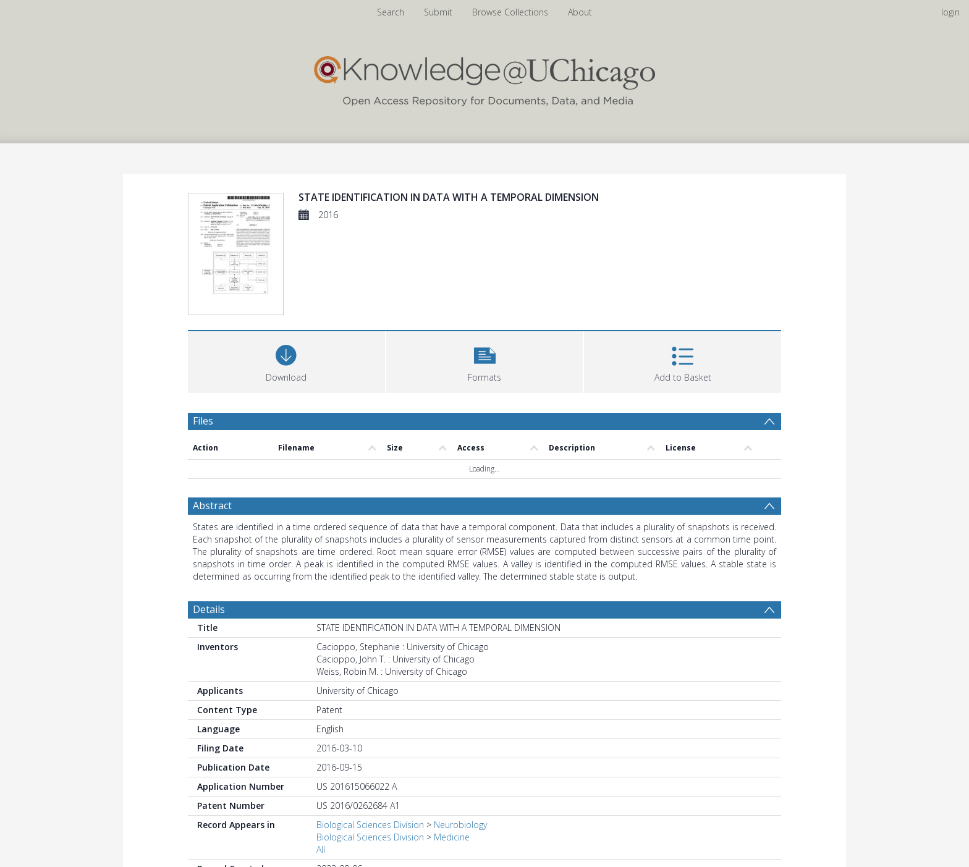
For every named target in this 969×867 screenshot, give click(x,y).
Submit (438, 12)
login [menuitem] (950, 12)
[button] (484, 360)
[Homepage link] (484, 78)
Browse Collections (510, 12)
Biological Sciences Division (370, 825)
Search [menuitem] (390, 12)
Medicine (452, 837)
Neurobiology (460, 825)
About (580, 12)
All (320, 849)
